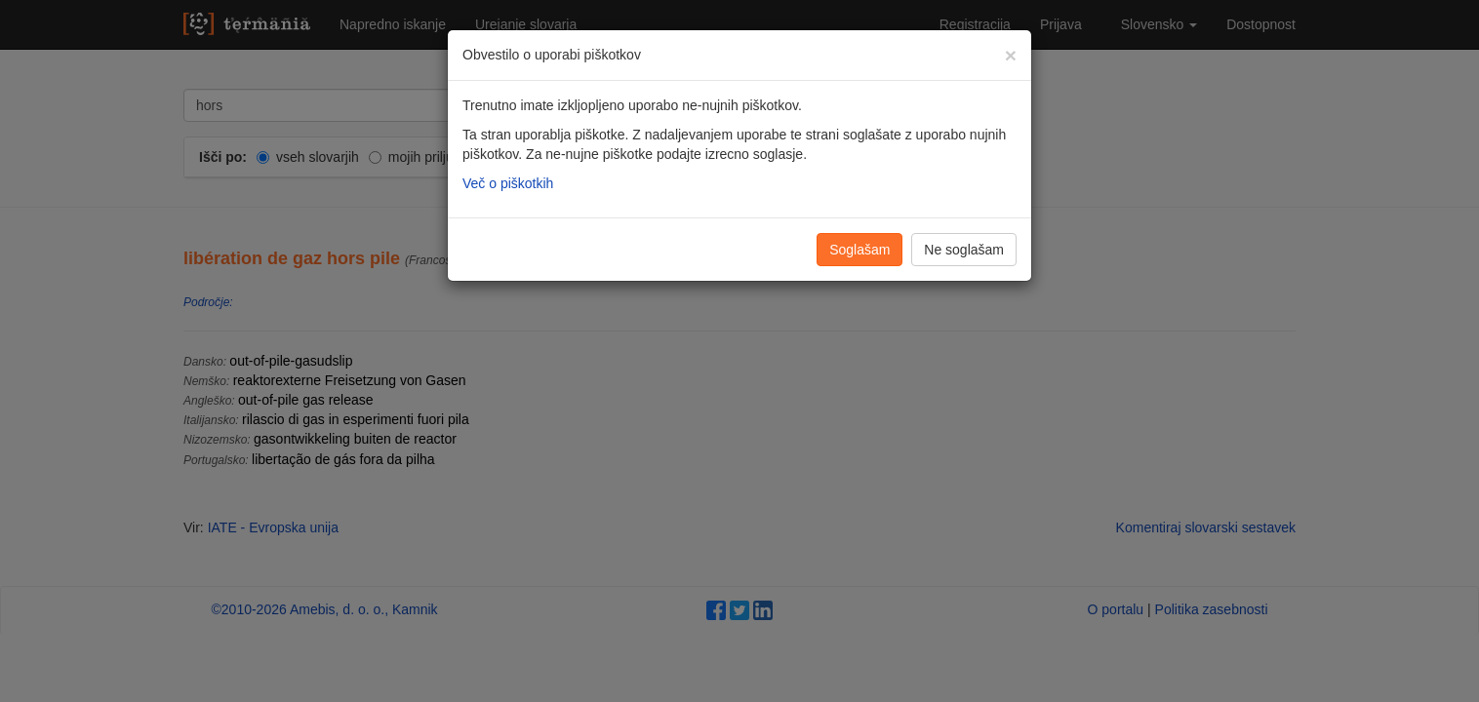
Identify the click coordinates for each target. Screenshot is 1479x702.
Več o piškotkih (507, 183)
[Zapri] (1011, 55)
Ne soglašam (964, 249)
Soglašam (859, 249)
